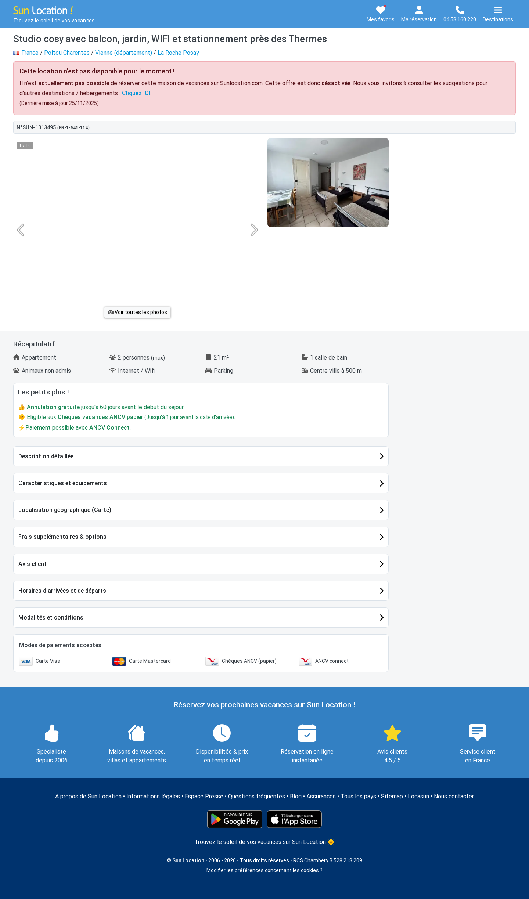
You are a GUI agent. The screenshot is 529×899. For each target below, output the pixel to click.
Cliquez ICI (136, 93)
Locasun (418, 796)
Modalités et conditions (50, 617)
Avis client (32, 563)
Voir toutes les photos (137, 312)
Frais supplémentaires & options (62, 536)
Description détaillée (45, 456)
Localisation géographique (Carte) (64, 509)
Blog (296, 796)
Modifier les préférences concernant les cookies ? (264, 870)
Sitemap (392, 796)
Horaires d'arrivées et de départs (62, 590)
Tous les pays (358, 796)
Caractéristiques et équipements (62, 483)
